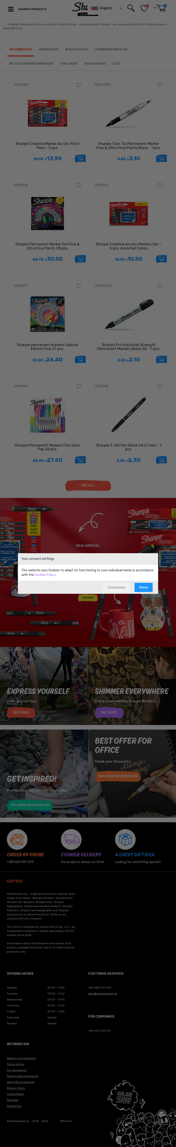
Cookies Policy (45, 575)
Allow (143, 587)
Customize (116, 587)
